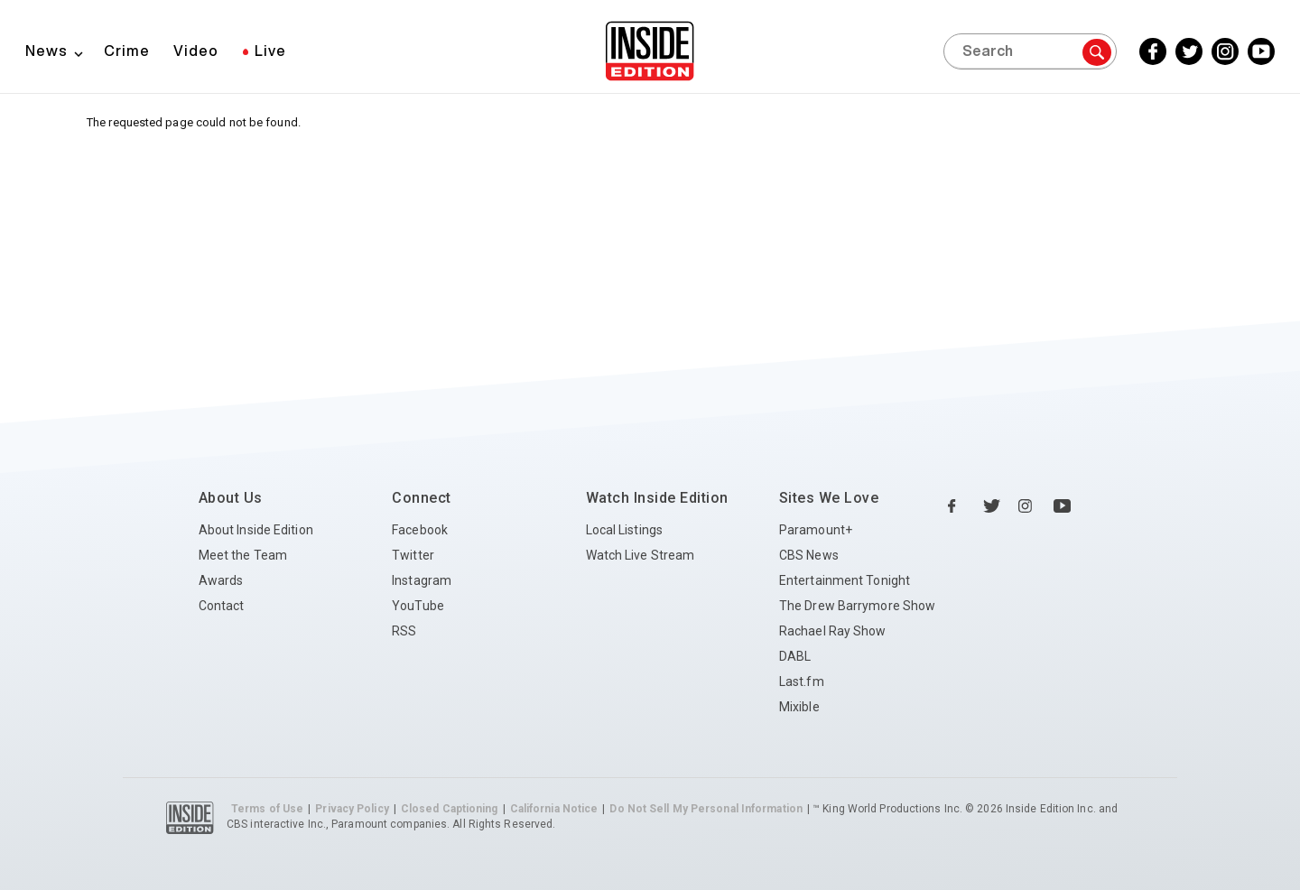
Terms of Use (267, 808)
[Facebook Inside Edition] (1152, 51)
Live (270, 50)
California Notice (554, 808)
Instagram (421, 580)
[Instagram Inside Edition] (1225, 51)
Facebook (420, 530)
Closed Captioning (449, 808)
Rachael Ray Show (833, 631)
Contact (222, 605)
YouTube (418, 605)
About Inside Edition (256, 530)
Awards (221, 580)
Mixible (799, 707)
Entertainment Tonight (844, 580)
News (46, 50)
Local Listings (624, 530)
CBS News (809, 555)
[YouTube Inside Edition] (1261, 51)
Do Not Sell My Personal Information (706, 808)
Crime (127, 50)
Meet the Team (243, 555)
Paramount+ (815, 530)
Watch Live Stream (640, 555)
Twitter (413, 555)
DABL (795, 656)
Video (195, 50)
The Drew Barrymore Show (857, 605)
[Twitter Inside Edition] (1188, 51)
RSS (404, 631)
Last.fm (801, 681)
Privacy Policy (351, 808)
